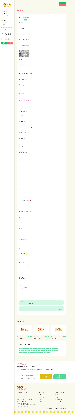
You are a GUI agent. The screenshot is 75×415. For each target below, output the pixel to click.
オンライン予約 (46, 376)
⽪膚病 (5, 18)
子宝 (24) (48, 348)
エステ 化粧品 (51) (41, 350)
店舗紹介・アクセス (36, 3)
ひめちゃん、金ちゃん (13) (38, 352)
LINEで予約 (4, 43)
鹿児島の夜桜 (60, 309)
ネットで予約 (10, 43)
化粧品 (5, 20)
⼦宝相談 (5, 13)
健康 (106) (48, 350)
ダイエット (6, 11)
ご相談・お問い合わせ (54, 3)
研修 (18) (27, 350)
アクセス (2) (46, 352)
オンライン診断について (45, 3)
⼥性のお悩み (6, 15)
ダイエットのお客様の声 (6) (32, 348)
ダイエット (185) (41, 348)
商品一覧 (4, 22)
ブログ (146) (54, 348)
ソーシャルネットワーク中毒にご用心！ (27, 303)
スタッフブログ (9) (22, 348)
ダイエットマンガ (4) (23, 352)
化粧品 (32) (21, 350)
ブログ (4, 24)
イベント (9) (55, 350)
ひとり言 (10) (34, 350)
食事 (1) (30, 352)
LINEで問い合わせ (60, 376)
